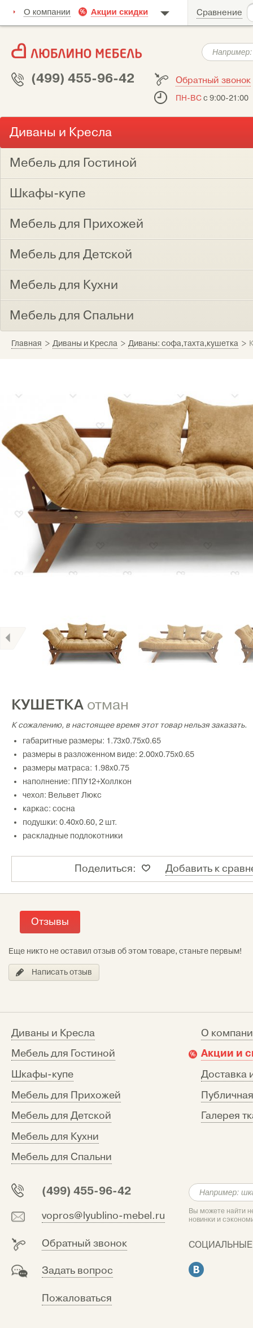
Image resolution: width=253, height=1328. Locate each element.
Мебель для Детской (61, 1115)
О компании (47, 11)
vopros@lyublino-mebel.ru (103, 1215)
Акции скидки (120, 11)
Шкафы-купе (42, 1074)
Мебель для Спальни (61, 1156)
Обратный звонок (213, 80)
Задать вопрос (77, 1270)
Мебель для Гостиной (63, 1053)
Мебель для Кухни (55, 1136)
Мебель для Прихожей (66, 1095)
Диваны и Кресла (53, 1033)
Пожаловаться (77, 1298)
